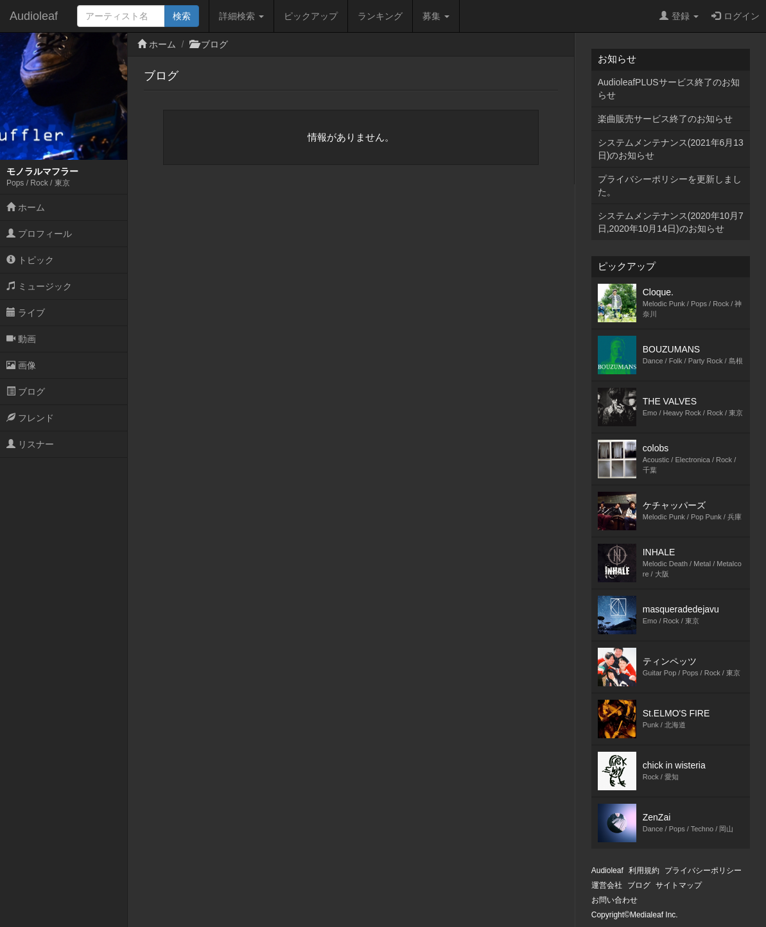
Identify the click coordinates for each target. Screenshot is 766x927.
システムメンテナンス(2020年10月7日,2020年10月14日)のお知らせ (671, 222)
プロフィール (39, 234)
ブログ (25, 391)
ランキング (380, 16)
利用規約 (644, 870)
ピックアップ (311, 16)
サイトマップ (679, 885)
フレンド (30, 418)
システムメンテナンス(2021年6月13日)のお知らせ (671, 148)
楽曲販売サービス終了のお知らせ (665, 119)
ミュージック (39, 286)
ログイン (735, 16)
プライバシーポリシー (703, 870)
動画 (21, 339)
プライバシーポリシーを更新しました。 (670, 185)
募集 (435, 16)
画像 (21, 365)
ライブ (25, 313)
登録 (679, 16)
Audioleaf (34, 16)
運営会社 (606, 885)
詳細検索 (241, 16)
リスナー (30, 444)
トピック (30, 260)
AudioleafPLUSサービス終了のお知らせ (669, 88)
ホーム (25, 207)
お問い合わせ (614, 900)
